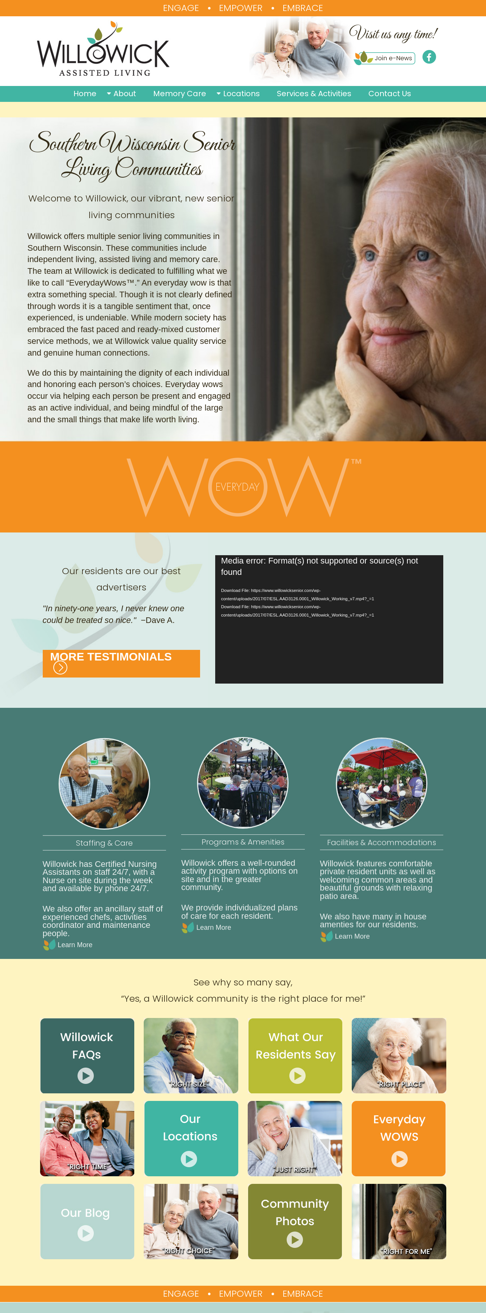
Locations (241, 93)
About (124, 93)
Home (84, 93)
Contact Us (389, 93)
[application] (329, 619)
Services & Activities (314, 93)
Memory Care (179, 93)
